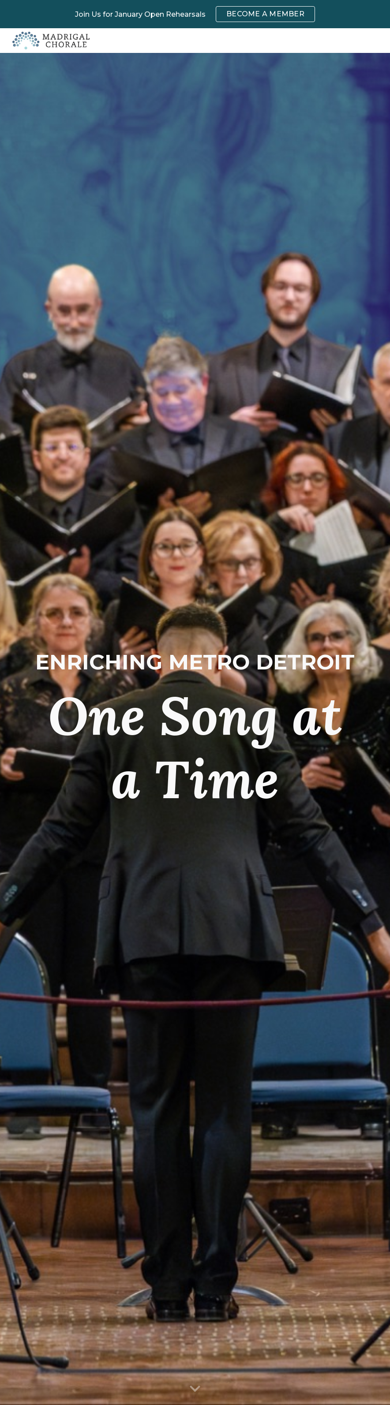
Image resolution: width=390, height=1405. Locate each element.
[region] (195, 14)
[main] (195, 729)
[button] (195, 1389)
